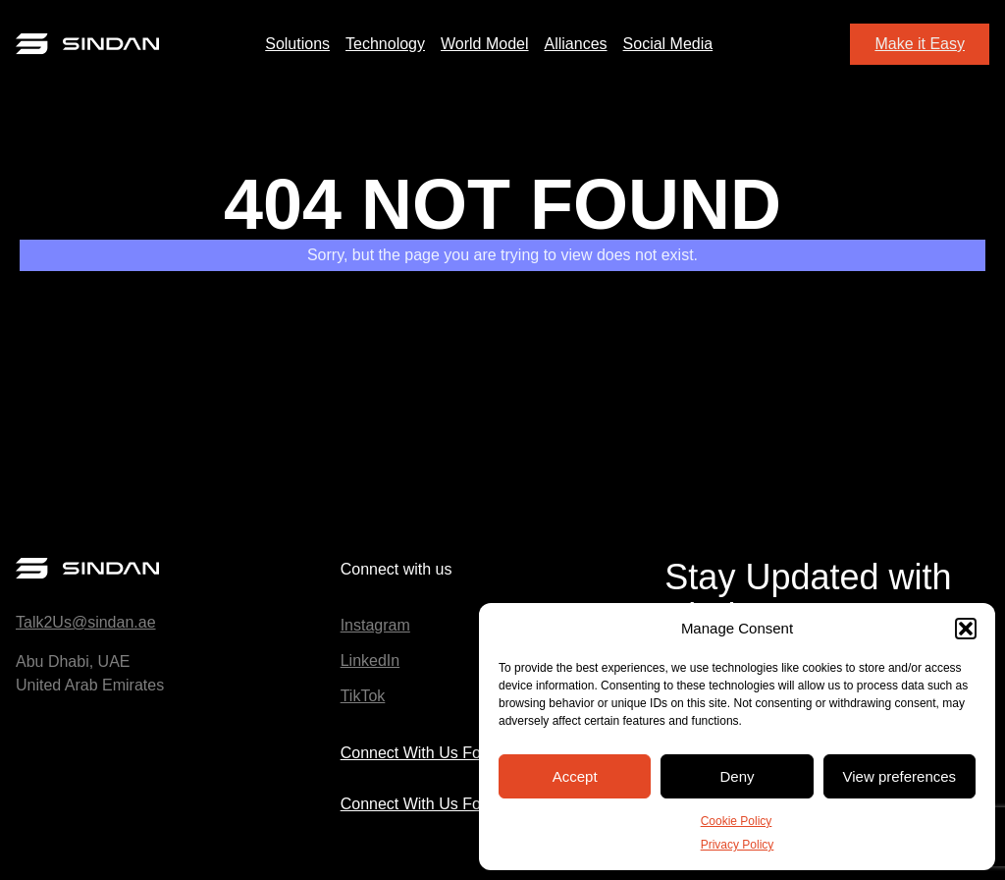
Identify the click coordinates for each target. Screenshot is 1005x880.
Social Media (668, 43)
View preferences (900, 776)
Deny (736, 776)
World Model (485, 43)
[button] (966, 628)
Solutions (297, 43)
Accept (575, 776)
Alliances (576, 43)
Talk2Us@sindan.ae (86, 622)
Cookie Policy (736, 821)
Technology (385, 43)
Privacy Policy (737, 845)
